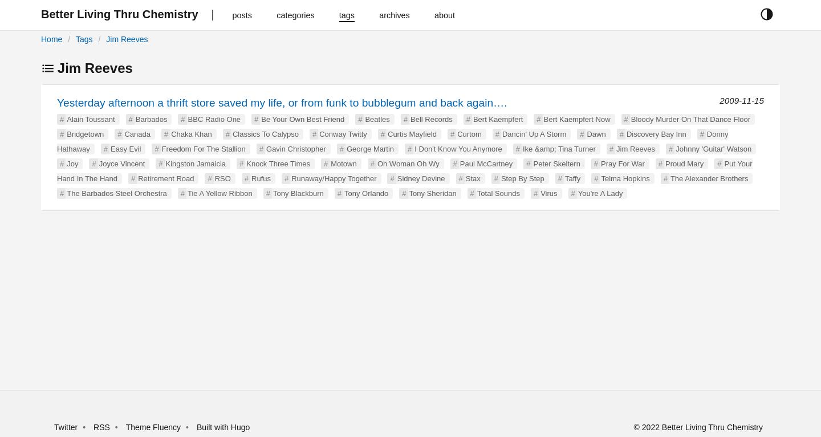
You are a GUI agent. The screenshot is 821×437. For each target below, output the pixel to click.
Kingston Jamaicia (196, 164)
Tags (84, 39)
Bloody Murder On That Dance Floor (690, 119)
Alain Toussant (91, 119)
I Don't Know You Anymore (458, 149)
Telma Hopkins (625, 178)
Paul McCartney (486, 164)
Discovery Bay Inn (656, 134)
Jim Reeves (127, 39)
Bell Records (431, 119)
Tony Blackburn (298, 193)
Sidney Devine (421, 178)
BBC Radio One (214, 119)
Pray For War (623, 164)
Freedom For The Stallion (204, 149)
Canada (137, 134)
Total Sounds (498, 193)
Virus (548, 193)
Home (51, 39)
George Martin (370, 149)
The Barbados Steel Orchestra (117, 193)
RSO (223, 178)
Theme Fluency (154, 427)
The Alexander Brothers (709, 178)
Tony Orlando (366, 193)
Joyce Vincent (122, 164)
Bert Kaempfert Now (577, 119)
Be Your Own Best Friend (302, 119)
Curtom (469, 134)
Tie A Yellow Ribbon (220, 193)
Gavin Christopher (296, 149)
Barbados (152, 119)
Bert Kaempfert (498, 119)
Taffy (572, 178)
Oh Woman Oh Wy (408, 164)
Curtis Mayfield (412, 134)
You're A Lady (600, 193)
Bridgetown (85, 134)
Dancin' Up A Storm (534, 134)
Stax (473, 178)
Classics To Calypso (266, 134)
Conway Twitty (343, 134)
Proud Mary (684, 164)
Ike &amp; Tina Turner (559, 149)
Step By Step (522, 178)
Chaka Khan (191, 134)
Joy (72, 164)
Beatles (377, 119)
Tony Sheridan (433, 193)
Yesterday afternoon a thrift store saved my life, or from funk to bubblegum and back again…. (282, 103)
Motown (344, 164)
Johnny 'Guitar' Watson (713, 149)
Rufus (261, 178)
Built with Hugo (223, 427)
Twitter (66, 427)
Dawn (596, 134)
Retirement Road (166, 178)
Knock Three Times (278, 164)
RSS (102, 427)
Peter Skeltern (557, 164)
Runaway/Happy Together (333, 178)
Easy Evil (126, 149)
